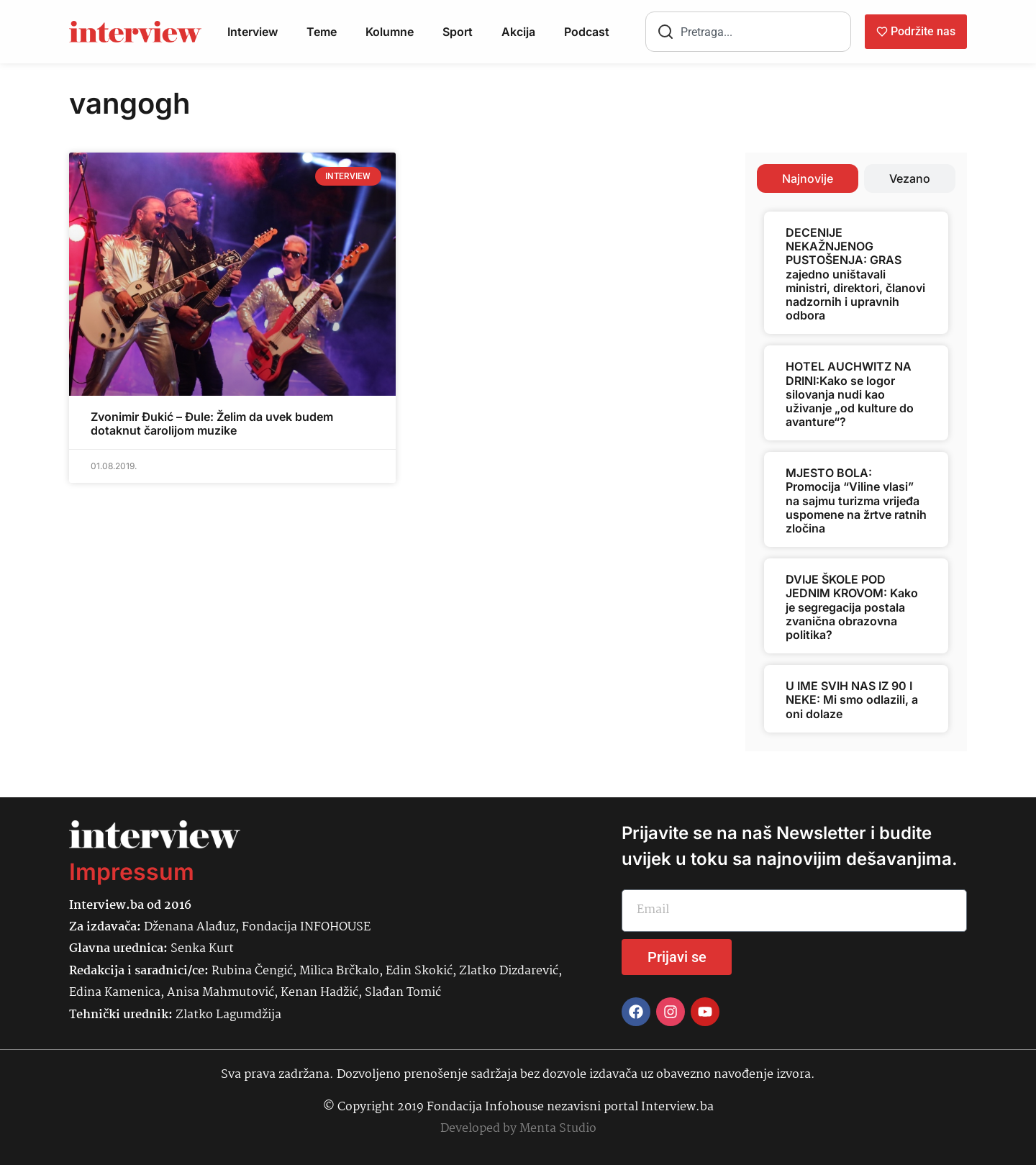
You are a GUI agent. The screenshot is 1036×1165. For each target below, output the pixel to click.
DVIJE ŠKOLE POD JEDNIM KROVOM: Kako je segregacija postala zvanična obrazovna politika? (852, 607)
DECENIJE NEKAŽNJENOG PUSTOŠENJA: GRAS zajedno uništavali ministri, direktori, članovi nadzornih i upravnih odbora (855, 273)
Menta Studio (557, 1128)
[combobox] (748, 32)
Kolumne (389, 31)
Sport (457, 31)
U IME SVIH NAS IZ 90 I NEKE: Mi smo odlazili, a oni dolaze (852, 699)
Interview (252, 31)
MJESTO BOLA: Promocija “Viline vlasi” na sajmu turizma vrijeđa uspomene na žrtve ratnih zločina (856, 500)
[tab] (807, 178)
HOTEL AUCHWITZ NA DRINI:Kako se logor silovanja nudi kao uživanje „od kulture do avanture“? (850, 394)
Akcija (518, 31)
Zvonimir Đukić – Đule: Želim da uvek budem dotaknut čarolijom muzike (212, 423)
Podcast (586, 31)
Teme (321, 31)
